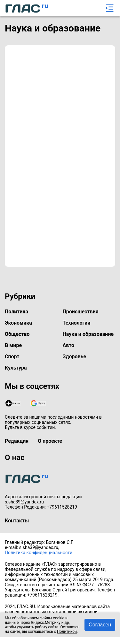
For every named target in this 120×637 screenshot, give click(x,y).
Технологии (77, 323)
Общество (17, 334)
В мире (13, 345)
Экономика (18, 323)
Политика (16, 312)
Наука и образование (88, 334)
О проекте (50, 441)
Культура (16, 368)
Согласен (100, 624)
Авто (69, 345)
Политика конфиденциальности (38, 552)
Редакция (16, 441)
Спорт (12, 356)
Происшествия (81, 312)
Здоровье (74, 356)
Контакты (17, 521)
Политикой (67, 631)
